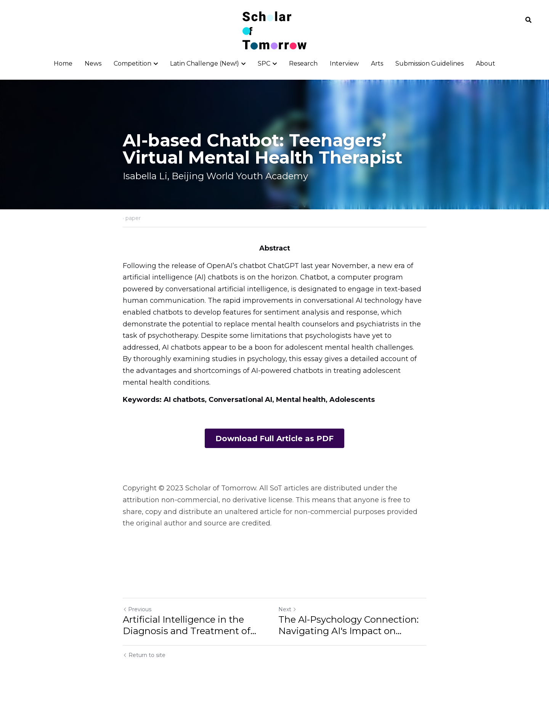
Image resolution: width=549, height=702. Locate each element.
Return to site (144, 655)
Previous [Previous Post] (137, 610)
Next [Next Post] (287, 610)
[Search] (528, 20)
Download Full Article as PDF (274, 438)
